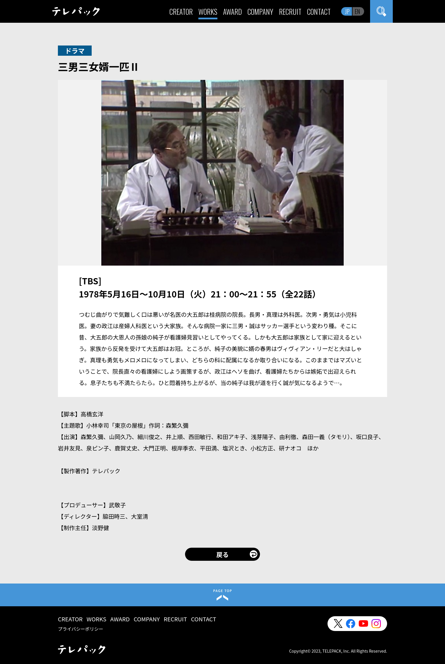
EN (357, 11)
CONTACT (319, 11)
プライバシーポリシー (80, 628)
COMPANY (260, 11)
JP (347, 11)
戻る (222, 554)
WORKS (207, 11)
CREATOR (181, 11)
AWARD (232, 11)
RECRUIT (290, 11)
